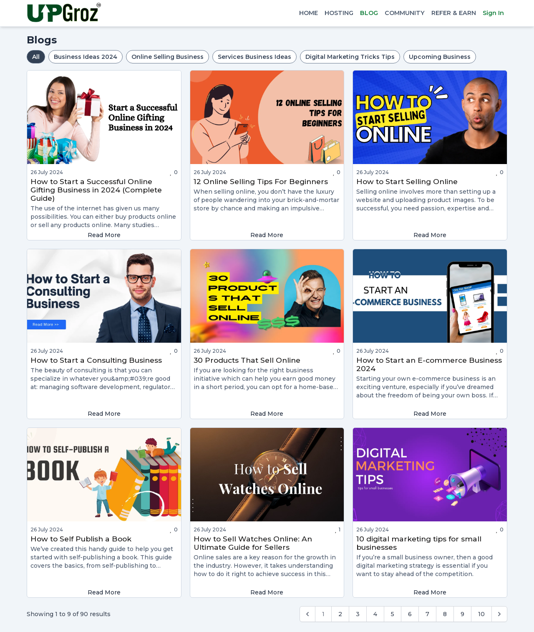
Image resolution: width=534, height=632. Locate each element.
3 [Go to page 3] (358, 614)
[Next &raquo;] (499, 614)
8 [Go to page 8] (445, 614)
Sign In (493, 13)
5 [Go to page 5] (392, 614)
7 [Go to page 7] (427, 614)
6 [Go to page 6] (410, 614)
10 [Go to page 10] (481, 614)
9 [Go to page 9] (462, 614)
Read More (104, 235)
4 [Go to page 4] (375, 614)
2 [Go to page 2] (340, 614)
